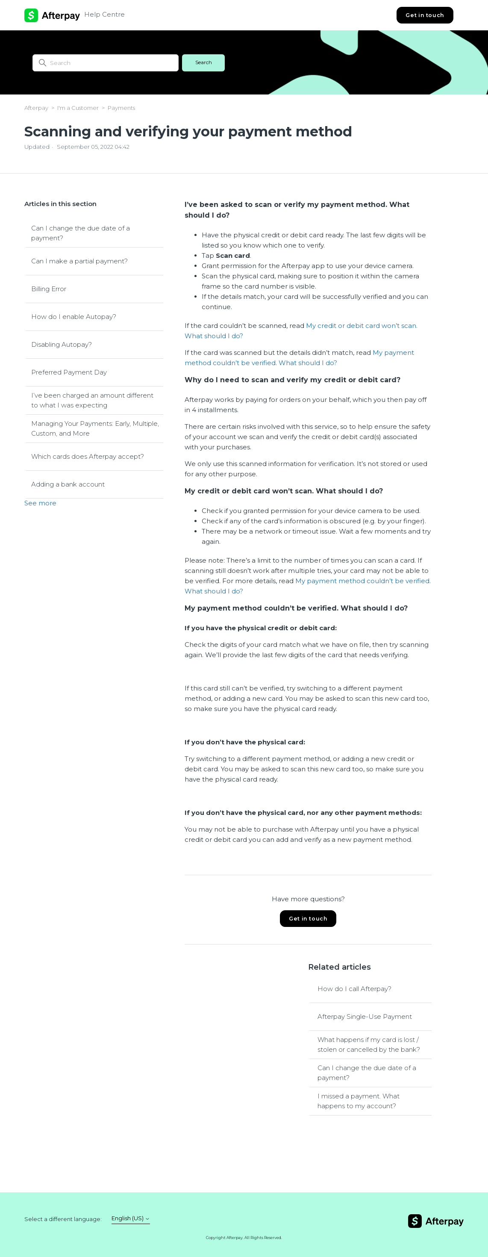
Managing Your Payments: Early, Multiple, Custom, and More (95, 428)
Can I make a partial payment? (79, 261)
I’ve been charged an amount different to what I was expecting (92, 400)
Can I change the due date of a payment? (80, 233)
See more (40, 503)
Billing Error (48, 289)
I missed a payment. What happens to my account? (358, 1101)
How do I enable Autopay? (73, 317)
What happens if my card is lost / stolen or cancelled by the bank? (368, 1044)
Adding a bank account (68, 484)
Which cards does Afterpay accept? (87, 456)
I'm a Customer (78, 107)
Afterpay (36, 107)
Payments (121, 107)
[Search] (105, 62)
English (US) (131, 1218)
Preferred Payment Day (69, 372)
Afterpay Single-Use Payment (364, 1016)
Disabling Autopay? (61, 344)
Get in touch (425, 15)
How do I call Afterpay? (354, 989)
